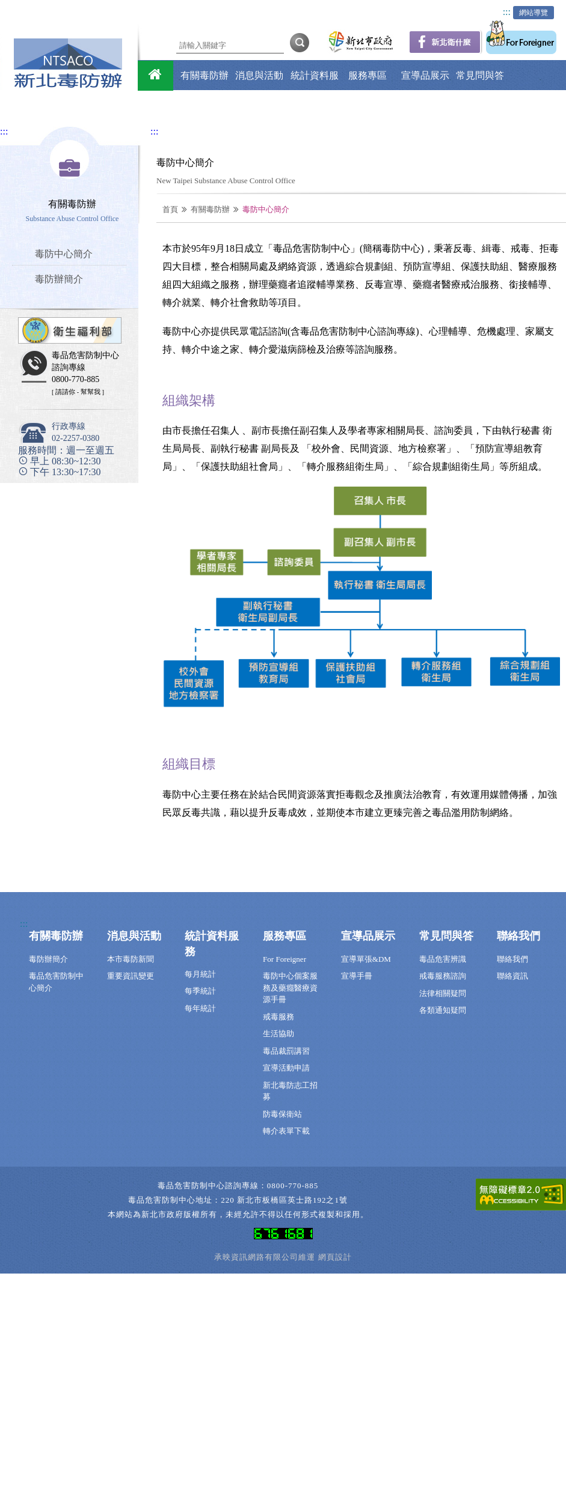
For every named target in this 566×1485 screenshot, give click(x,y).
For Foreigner (284, 959)
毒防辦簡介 (48, 959)
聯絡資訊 (512, 975)
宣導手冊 (356, 975)
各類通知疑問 (442, 1010)
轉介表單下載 (286, 1130)
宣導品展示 (425, 75)
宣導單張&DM (366, 959)
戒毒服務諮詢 (442, 975)
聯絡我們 (374, 105)
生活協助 (278, 1033)
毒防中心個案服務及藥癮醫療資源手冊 (290, 987)
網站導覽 (533, 12)
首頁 (170, 209)
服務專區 (367, 75)
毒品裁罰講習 (286, 1050)
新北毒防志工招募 (290, 1091)
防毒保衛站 (282, 1114)
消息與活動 (259, 75)
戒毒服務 (278, 1016)
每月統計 (200, 974)
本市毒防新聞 (130, 959)
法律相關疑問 (442, 993)
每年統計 (200, 1008)
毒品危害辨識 (442, 959)
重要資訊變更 (130, 975)
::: (507, 12)
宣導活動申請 (286, 1067)
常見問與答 (480, 75)
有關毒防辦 (204, 75)
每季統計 (200, 990)
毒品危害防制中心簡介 (56, 981)
